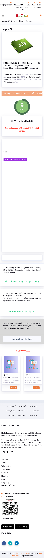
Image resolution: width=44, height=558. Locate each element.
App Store (7, 527)
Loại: (8, 68)
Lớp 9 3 (7, 29)
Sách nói (36, 411)
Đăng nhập (39, 5)
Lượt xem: (21, 68)
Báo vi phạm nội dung (22, 339)
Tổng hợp (28, 21)
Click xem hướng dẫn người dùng (22, 281)
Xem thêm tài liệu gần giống (15, 159)
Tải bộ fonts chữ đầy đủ (22, 311)
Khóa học (11, 415)
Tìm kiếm (23, 406)
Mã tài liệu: (11, 63)
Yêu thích (27, 5)
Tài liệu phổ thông (16, 21)
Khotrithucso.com (22, 553)
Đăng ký (34, 5)
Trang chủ (5, 21)
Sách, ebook (23, 411)
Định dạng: (27, 63)
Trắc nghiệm (10, 411)
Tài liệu (34, 406)
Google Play (21, 527)
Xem (13, 388)
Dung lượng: (21, 66)
